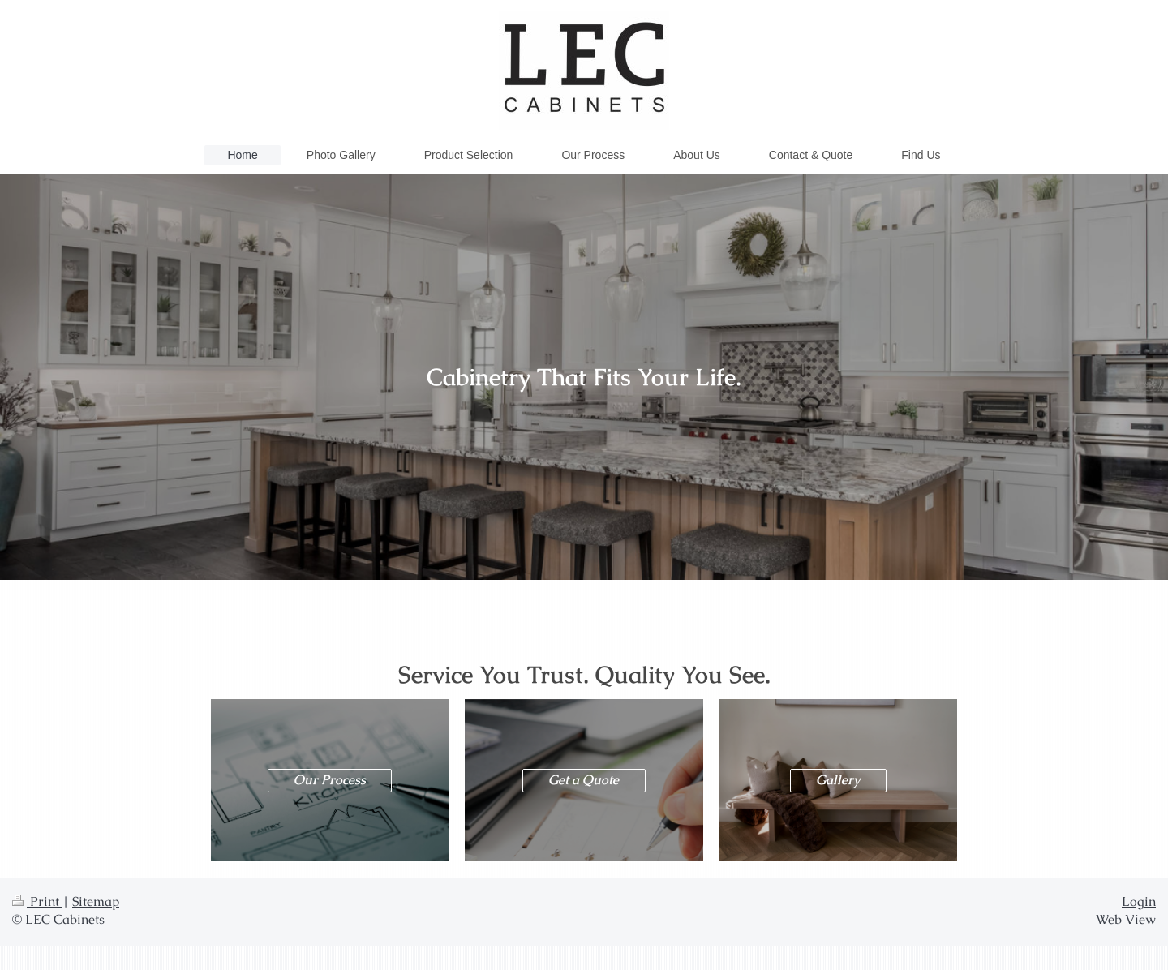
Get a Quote (583, 780)
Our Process (330, 780)
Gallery (838, 780)
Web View (1126, 920)
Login (1139, 902)
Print (37, 902)
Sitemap (95, 902)
